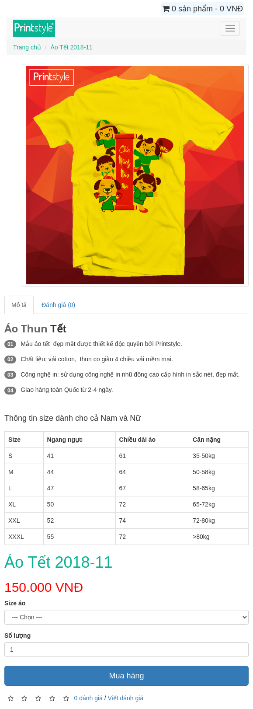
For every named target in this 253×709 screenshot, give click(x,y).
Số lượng (17, 635)
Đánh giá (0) (58, 304)
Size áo (14, 603)
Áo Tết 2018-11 (71, 47)
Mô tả (19, 304)
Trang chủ (27, 47)
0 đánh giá (88, 698)
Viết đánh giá (126, 698)
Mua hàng (126, 675)
